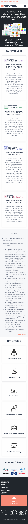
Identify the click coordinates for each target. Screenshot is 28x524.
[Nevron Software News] (25, 512)
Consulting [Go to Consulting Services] (5, 490)
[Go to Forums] (14, 447)
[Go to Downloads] (14, 354)
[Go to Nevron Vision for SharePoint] (14, 209)
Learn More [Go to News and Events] (21, 334)
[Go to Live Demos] (14, 391)
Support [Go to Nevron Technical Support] (4, 487)
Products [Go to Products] (5, 482)
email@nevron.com (13, 1)
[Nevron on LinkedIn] (21, 512)
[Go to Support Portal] (14, 410)
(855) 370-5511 (4, 1)
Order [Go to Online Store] (3, 485)
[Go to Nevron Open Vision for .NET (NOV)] (14, 77)
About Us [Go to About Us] (4, 493)
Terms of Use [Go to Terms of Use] (22, 514)
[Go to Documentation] (14, 373)
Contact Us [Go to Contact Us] (5, 514)
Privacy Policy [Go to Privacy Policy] (14, 514)
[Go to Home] (9, 6)
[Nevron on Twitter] (16, 512)
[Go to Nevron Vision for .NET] (14, 166)
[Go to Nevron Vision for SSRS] (14, 121)
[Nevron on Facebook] (12, 512)
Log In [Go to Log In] (25, 2)
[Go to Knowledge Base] (14, 429)
